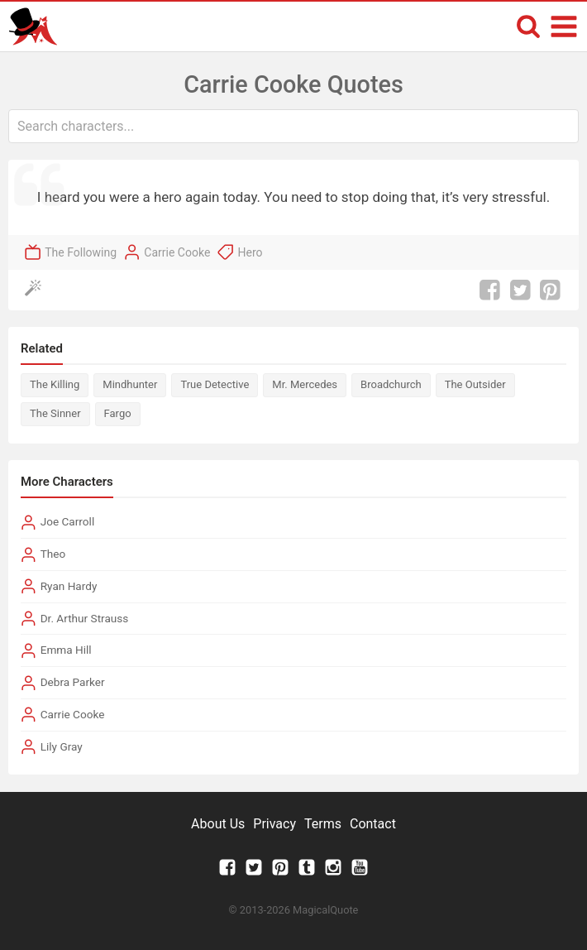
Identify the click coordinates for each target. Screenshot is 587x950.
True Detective (214, 384)
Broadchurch (391, 384)
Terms (322, 824)
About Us (218, 824)
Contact (373, 824)
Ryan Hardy (69, 586)
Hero (250, 252)
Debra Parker (73, 682)
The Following (81, 252)
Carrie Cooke (177, 252)
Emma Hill (66, 649)
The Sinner (55, 413)
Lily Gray (62, 746)
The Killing (54, 384)
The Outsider (475, 384)
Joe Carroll (68, 521)
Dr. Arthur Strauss (85, 618)
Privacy (274, 824)
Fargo (117, 413)
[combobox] (293, 126)
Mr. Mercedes (304, 384)
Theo (53, 553)
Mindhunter (130, 384)
